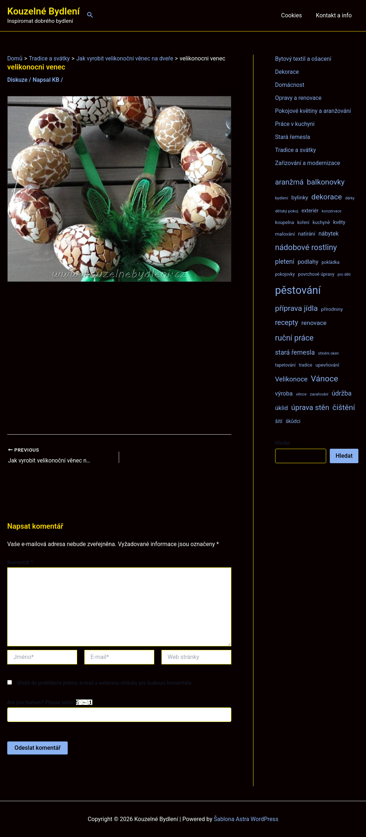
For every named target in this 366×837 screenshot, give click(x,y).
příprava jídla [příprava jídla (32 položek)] (296, 308)
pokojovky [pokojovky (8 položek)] (285, 274)
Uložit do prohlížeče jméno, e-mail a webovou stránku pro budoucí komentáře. (105, 682)
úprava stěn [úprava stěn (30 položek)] (310, 407)
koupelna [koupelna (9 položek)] (284, 222)
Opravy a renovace (298, 97)
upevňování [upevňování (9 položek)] (327, 365)
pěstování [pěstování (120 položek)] (298, 290)
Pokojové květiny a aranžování (313, 110)
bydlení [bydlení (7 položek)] (281, 197)
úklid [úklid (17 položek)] (281, 407)
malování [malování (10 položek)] (285, 234)
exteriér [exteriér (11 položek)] (310, 211)
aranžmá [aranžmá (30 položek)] (289, 182)
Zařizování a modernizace (308, 163)
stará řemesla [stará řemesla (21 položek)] (295, 352)
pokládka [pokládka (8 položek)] (330, 262)
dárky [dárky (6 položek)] (350, 198)
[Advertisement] (119, 358)
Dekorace (287, 71)
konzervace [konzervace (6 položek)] (331, 211)
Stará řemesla (293, 137)
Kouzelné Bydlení (43, 11)
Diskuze (17, 79)
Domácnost (290, 84)
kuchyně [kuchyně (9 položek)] (321, 222)
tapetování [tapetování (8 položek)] (285, 365)
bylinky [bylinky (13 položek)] (299, 197)
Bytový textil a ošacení (303, 58)
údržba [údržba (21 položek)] (342, 393)
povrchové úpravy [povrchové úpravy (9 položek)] (316, 274)
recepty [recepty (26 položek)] (286, 322)
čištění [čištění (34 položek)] (343, 407)
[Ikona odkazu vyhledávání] (90, 15)
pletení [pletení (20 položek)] (284, 261)
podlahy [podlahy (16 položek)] (308, 261)
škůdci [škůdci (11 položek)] (293, 421)
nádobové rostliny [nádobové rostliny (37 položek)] (306, 247)
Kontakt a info (335, 15)
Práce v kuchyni (295, 124)
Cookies (295, 15)
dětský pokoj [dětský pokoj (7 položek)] (286, 211)
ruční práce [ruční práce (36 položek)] (294, 337)
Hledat (282, 443)
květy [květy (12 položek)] (339, 222)
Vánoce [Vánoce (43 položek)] (324, 379)
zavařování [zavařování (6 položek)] (319, 394)
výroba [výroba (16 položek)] (284, 393)
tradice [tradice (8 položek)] (305, 365)
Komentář (20, 562)
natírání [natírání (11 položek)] (306, 234)
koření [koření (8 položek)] (303, 222)
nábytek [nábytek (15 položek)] (329, 233)
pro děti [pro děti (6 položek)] (343, 274)
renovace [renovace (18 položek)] (314, 322)
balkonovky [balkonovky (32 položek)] (326, 182)
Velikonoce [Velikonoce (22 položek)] (291, 379)
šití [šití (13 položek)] (278, 421)
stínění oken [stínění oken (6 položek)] (328, 353)
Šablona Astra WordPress (246, 818)
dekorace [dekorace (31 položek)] (326, 197)
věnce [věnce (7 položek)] (301, 394)
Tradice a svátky (296, 150)
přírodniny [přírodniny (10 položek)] (332, 309)
